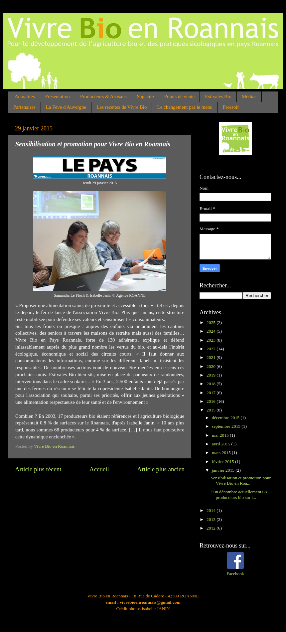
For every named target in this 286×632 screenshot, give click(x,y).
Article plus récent (38, 469)
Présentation (57, 96)
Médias (249, 96)
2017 (211, 392)
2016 (211, 401)
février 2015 (223, 461)
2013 (211, 519)
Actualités (25, 96)
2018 (211, 383)
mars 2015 (222, 452)
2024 (211, 331)
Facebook (235, 573)
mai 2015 (221, 435)
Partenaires (24, 107)
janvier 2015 (223, 470)
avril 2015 (221, 443)
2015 (211, 409)
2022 (211, 348)
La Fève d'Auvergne (66, 107)
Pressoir (231, 107)
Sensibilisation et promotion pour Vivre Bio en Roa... (241, 480)
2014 (211, 510)
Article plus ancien (161, 469)
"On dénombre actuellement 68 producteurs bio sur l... (239, 494)
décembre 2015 (226, 417)
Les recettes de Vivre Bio (121, 107)
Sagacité (145, 96)
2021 (211, 357)
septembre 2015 (226, 426)
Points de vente (179, 96)
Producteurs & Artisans (103, 96)
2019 (211, 375)
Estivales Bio (218, 96)
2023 (211, 340)
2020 (211, 366)
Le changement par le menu (185, 107)
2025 (211, 322)
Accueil (99, 469)
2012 (211, 528)
